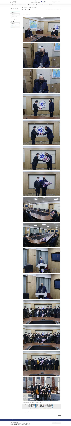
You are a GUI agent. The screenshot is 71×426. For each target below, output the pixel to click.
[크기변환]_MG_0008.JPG (40, 405)
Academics (21, 4)
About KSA (14, 4)
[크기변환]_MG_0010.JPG (49, 405)
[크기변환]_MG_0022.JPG (32, 407)
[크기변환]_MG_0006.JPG (32, 405)
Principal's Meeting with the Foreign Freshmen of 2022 (34, 411)
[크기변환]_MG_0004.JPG (40, 404)
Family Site (56, 422)
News (43, 4)
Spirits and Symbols (15, 19)
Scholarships (15, 23)
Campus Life (35, 4)
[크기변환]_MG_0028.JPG (49, 407)
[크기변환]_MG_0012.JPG (32, 406)
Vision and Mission (15, 14)
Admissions (28, 4)
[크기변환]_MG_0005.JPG (49, 404)
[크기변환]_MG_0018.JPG (49, 406)
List (59, 415)
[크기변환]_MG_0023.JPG (40, 407)
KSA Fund (50, 4)
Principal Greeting (13, 12)
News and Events (15, 25)
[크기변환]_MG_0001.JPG (32, 404)
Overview (15, 21)
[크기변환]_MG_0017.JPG (40, 406)
